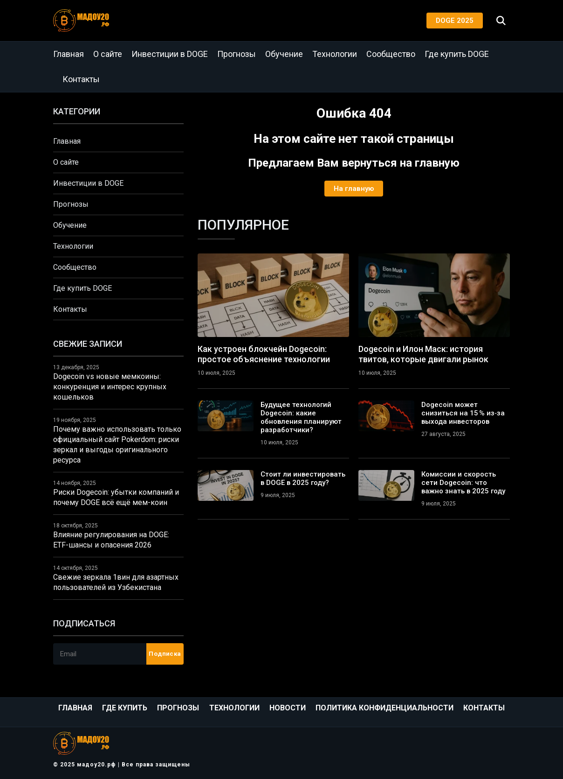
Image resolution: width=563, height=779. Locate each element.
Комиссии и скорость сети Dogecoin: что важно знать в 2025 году (463, 482)
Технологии (334, 54)
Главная (68, 54)
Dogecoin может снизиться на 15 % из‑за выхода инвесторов (463, 413)
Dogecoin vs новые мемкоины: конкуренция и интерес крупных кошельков (109, 386)
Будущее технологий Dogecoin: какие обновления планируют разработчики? (301, 417)
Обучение (284, 54)
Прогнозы (236, 54)
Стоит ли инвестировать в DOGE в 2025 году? (303, 478)
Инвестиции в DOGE (169, 54)
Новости (287, 707)
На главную (354, 188)
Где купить (124, 707)
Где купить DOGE (457, 54)
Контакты (81, 79)
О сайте (107, 54)
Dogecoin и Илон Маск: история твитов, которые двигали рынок (423, 354)
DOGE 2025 (455, 20)
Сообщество (390, 54)
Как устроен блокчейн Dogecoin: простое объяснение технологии (264, 354)
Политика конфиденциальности (384, 707)
